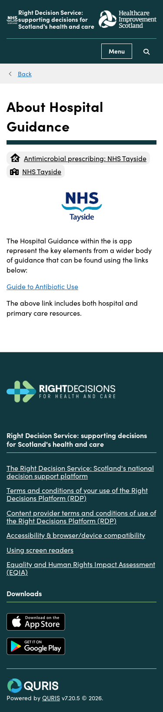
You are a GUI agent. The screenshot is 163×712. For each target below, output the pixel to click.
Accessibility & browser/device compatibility (76, 535)
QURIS (51, 697)
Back (25, 73)
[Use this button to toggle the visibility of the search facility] (146, 51)
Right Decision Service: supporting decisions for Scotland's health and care (56, 19)
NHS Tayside (35, 171)
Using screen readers (40, 549)
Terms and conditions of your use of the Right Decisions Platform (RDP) (77, 494)
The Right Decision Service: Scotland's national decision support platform (80, 472)
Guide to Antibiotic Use (42, 286)
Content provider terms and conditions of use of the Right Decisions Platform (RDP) (81, 517)
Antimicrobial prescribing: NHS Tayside (78, 158)
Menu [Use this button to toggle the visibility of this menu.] (117, 51)
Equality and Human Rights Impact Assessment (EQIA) (81, 568)
